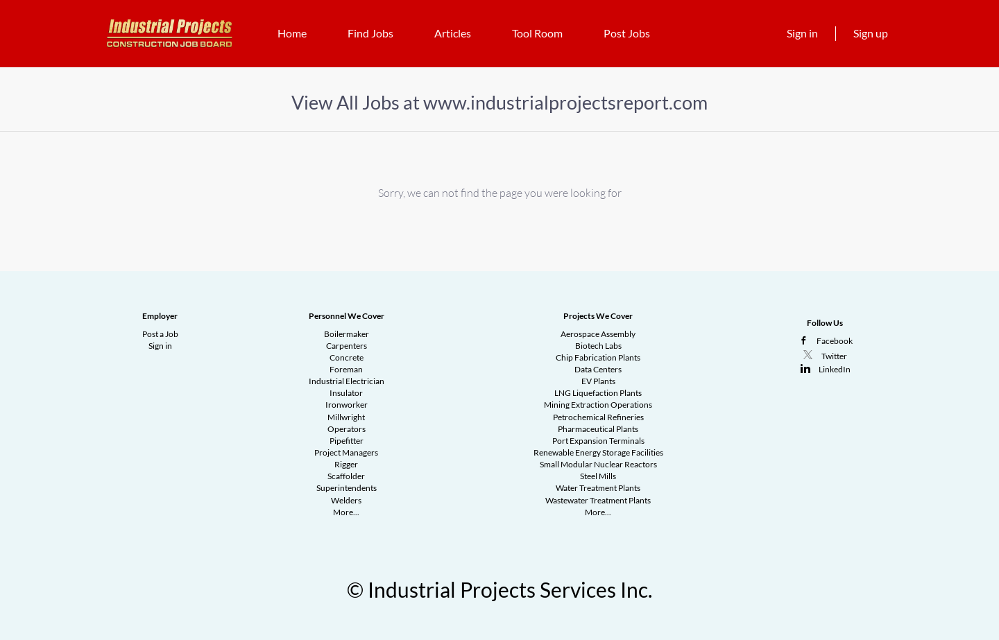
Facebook (835, 341)
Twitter (834, 356)
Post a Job (160, 334)
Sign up (870, 33)
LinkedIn (835, 369)
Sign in (802, 33)
